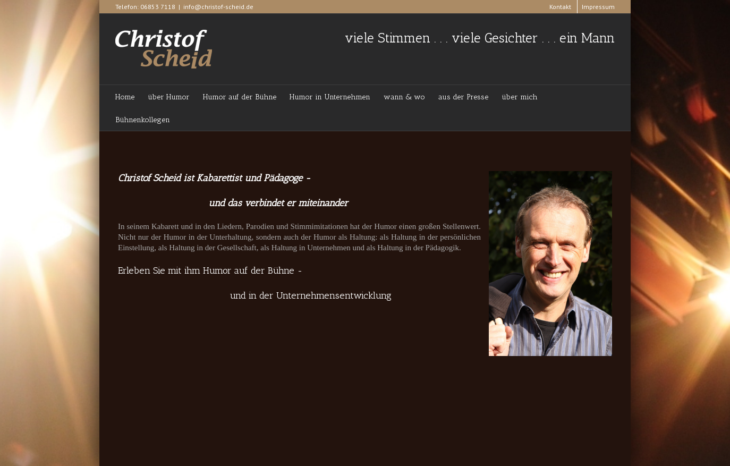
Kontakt (560, 7)
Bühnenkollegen (142, 119)
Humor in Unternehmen (330, 96)
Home (124, 96)
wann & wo (404, 96)
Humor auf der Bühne (239, 96)
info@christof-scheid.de (218, 7)
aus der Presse (463, 96)
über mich (520, 96)
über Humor (169, 96)
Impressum (598, 7)
